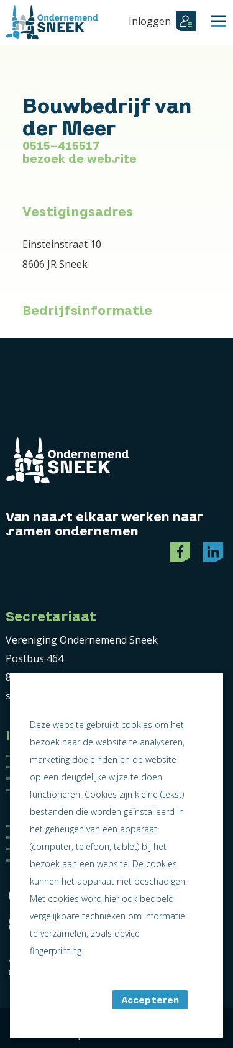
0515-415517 (60, 146)
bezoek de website (79, 159)
